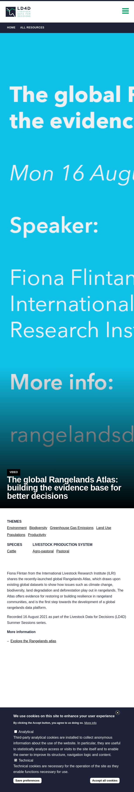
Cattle (11, 551)
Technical (26, 760)
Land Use (103, 528)
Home (11, 27)
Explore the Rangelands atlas (33, 641)
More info (90, 722)
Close (117, 712)
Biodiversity (38, 528)
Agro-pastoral (43, 551)
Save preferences (27, 780)
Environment (17, 528)
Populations (16, 535)
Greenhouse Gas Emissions (72, 528)
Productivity (37, 535)
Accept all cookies (104, 780)
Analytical (26, 732)
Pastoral (62, 551)
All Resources (32, 27)
